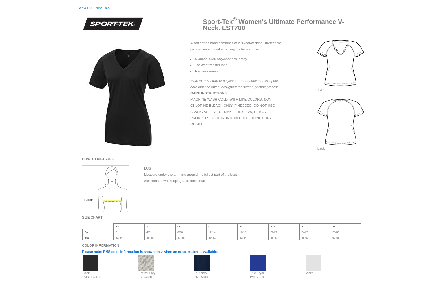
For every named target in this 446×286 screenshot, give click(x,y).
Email (107, 8)
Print (98, 8)
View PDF (86, 8)
